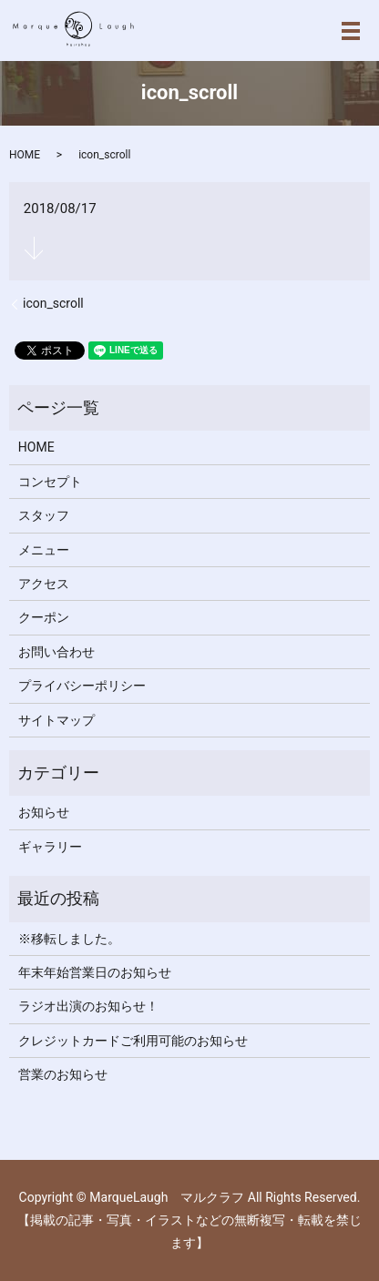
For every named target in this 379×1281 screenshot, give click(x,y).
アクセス (43, 583)
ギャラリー (50, 846)
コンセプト (50, 481)
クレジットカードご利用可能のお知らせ (133, 1040)
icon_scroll (53, 303)
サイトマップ (56, 720)
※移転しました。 (69, 938)
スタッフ (43, 515)
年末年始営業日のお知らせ (94, 972)
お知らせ (43, 812)
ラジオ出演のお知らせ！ (88, 1006)
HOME (24, 154)
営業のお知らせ (63, 1074)
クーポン (43, 617)
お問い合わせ (56, 652)
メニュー (43, 550)
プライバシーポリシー (82, 685)
